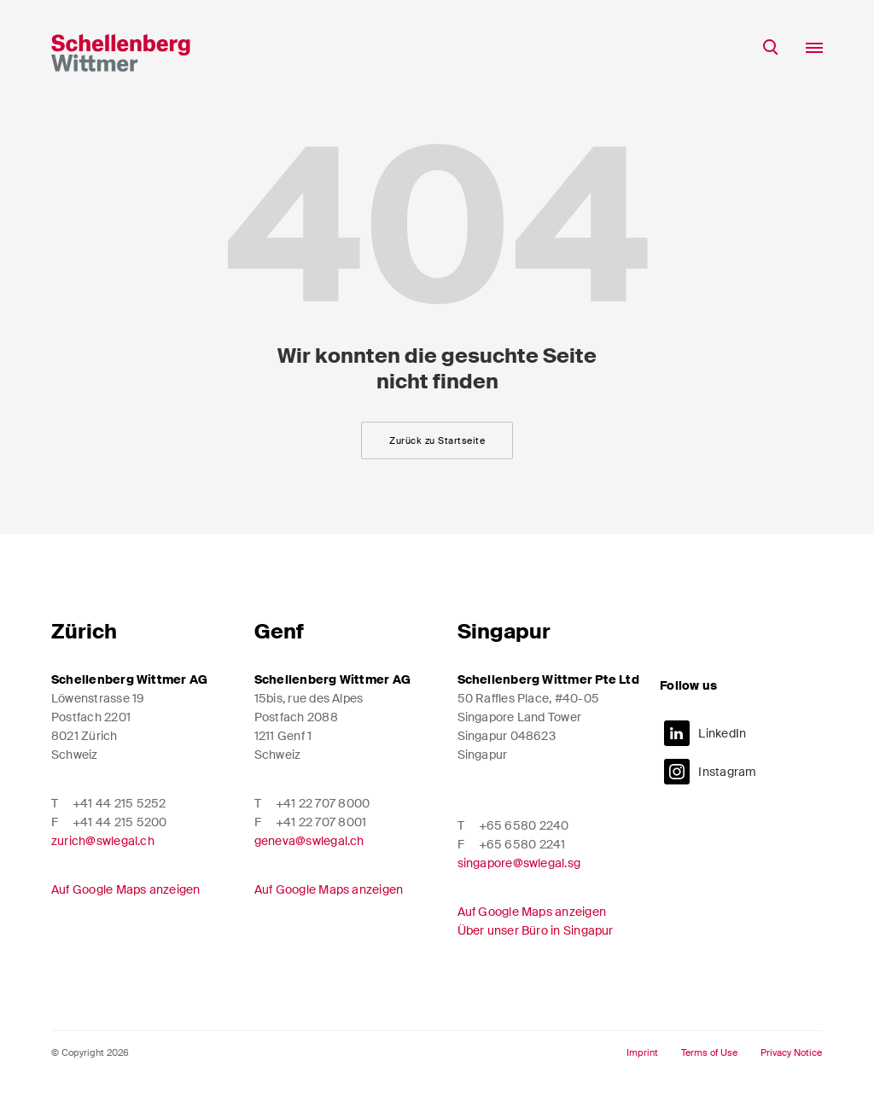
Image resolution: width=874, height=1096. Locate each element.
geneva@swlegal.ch (309, 840)
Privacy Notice (791, 1053)
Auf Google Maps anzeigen (126, 889)
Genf (279, 631)
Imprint (642, 1053)
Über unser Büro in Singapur (535, 930)
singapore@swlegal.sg (519, 863)
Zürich (84, 631)
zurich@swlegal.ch (102, 840)
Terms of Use (709, 1053)
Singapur (504, 631)
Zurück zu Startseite (437, 440)
